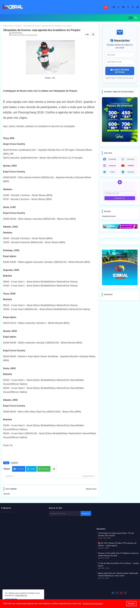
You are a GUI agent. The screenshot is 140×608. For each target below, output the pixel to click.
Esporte (18, 26)
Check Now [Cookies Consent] (20, 595)
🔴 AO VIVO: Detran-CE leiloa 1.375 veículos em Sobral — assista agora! (117, 544)
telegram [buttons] (130, 172)
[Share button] (54, 469)
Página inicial (8, 26)
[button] (130, 18)
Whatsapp (45, 469)
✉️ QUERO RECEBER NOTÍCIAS (119, 70)
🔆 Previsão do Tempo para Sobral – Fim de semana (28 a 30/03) (116, 534)
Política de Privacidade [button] (93, 603)
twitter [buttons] (112, 172)
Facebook (20, 469)
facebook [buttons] (112, 159)
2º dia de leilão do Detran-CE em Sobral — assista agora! (118, 564)
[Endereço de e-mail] (119, 193)
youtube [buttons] (131, 165)
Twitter (32, 469)
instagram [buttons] (112, 165)
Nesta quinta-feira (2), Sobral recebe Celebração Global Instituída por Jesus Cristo (118, 574)
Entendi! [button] (131, 604)
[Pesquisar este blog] (65, 513)
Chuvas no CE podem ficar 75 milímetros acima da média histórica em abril (118, 554)
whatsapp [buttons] (130, 159)
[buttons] (113, 7)
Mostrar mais (91, 489)
